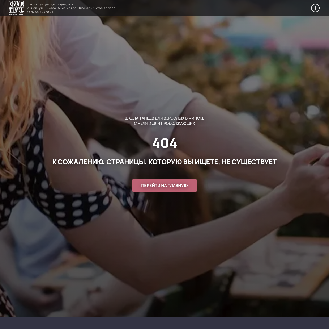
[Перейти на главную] (16, 8)
